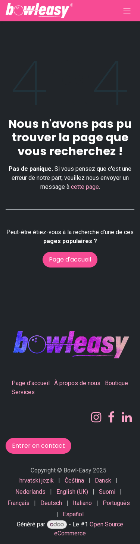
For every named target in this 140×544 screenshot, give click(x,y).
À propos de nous (77, 383)
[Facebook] (111, 417)
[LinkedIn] (126, 417)
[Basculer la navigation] (126, 10)
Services (23, 392)
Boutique (116, 383)
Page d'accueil (70, 259)
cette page (85, 186)
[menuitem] (36, 480)
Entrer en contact (38, 445)
